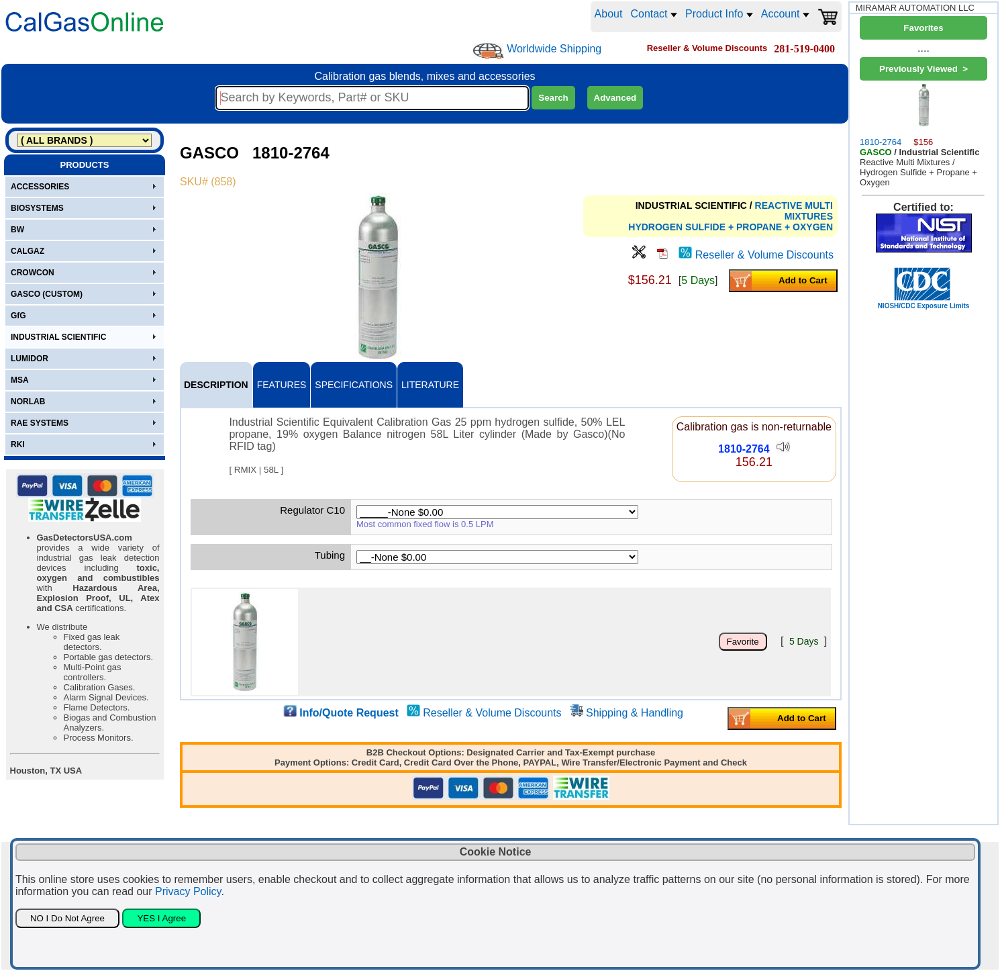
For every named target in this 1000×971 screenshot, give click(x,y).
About (609, 13)
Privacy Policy (188, 891)
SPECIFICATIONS (354, 384)
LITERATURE (430, 384)
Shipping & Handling (634, 713)
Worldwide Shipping (554, 48)
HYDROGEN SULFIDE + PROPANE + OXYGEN (730, 227)
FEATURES (282, 384)
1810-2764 (744, 449)
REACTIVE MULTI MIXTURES (794, 211)
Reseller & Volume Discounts (764, 255)
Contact (653, 13)
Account (785, 13)
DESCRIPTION (216, 384)
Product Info (719, 13)
